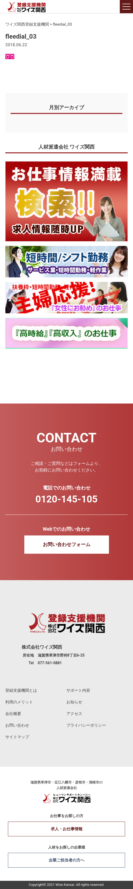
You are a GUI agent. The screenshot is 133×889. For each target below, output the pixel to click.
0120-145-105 (66, 499)
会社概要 (13, 713)
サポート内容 (78, 690)
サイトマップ (17, 737)
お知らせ (74, 702)
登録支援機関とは (21, 690)
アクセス (74, 713)
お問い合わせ (17, 725)
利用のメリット (19, 702)
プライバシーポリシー (86, 725)
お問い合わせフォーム (66, 544)
